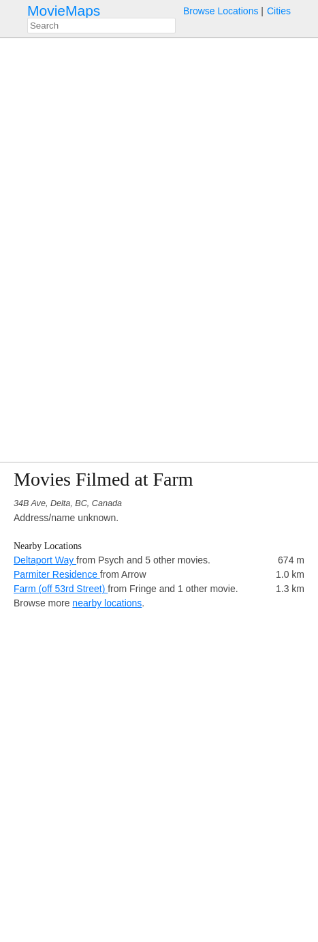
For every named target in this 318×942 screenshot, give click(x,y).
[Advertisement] (159, 769)
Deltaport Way (45, 560)
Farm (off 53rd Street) (61, 588)
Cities (279, 10)
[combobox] (101, 25)
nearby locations (107, 603)
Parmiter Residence (57, 574)
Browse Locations (221, 10)
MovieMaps (63, 10)
